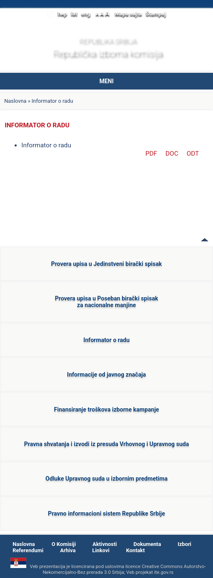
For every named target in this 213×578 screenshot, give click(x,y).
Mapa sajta (128, 13)
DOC (171, 153)
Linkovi (100, 550)
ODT (193, 153)
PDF (151, 153)
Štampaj (156, 13)
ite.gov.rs (164, 572)
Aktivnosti (105, 544)
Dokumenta (147, 544)
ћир (62, 13)
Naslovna (15, 101)
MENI (106, 81)
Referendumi (28, 550)
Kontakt (135, 550)
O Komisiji (64, 544)
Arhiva (67, 550)
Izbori (184, 544)
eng (85, 13)
